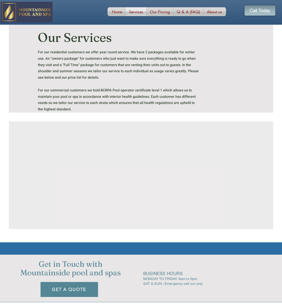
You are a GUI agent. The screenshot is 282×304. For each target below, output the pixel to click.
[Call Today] (260, 11)
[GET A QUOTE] (69, 289)
